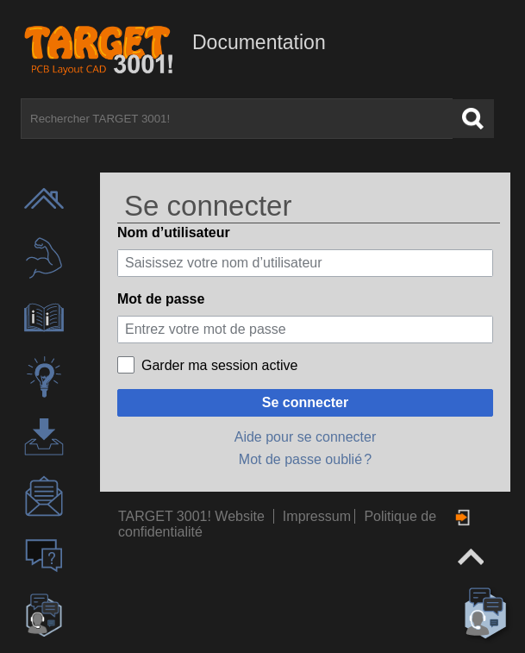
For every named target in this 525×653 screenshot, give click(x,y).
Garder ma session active (219, 365)
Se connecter (305, 402)
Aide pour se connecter (305, 437)
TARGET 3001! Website (191, 516)
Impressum (319, 516)
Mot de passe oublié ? (305, 459)
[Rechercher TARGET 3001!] (237, 118)
